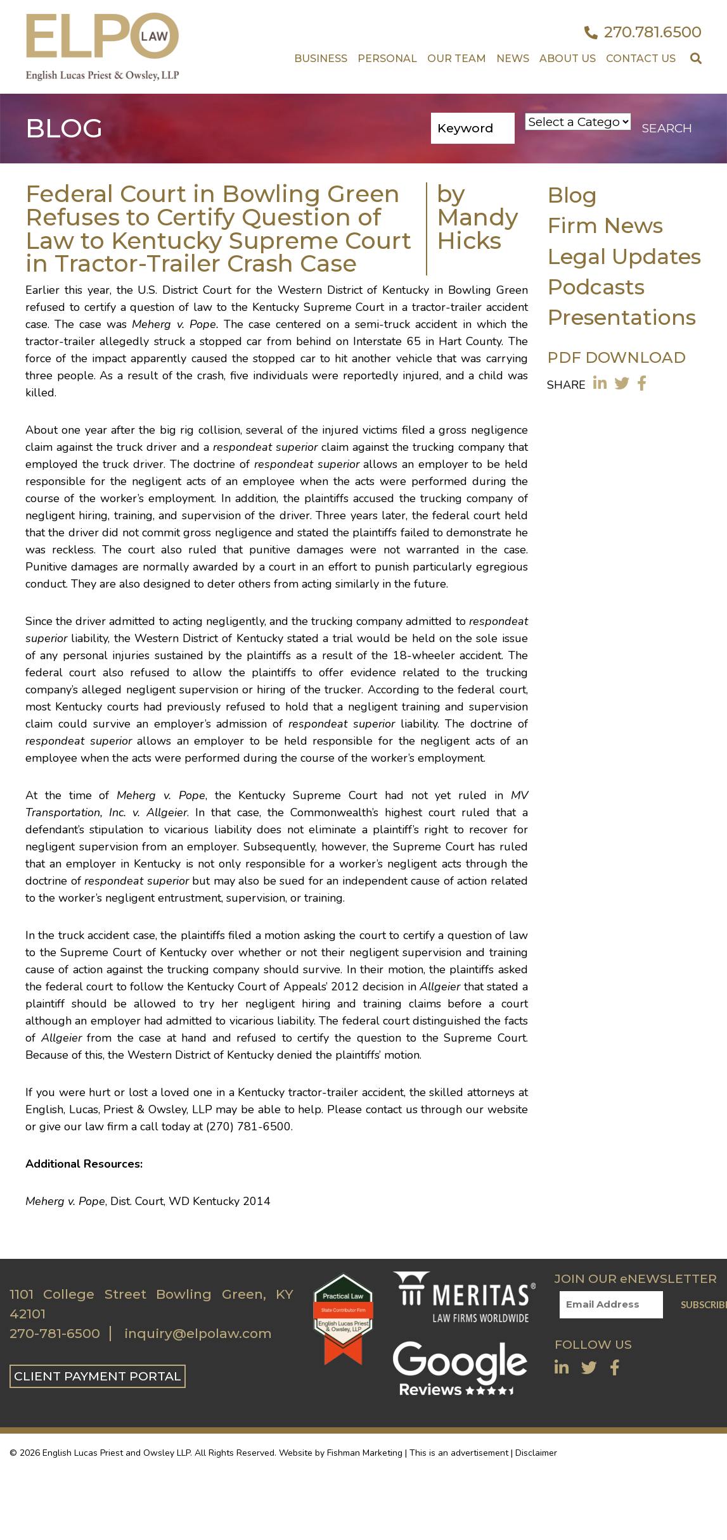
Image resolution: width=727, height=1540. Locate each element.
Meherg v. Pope (174, 324)
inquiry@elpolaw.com (198, 1333)
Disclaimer (536, 1453)
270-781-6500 (55, 1333)
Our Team (456, 59)
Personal (387, 59)
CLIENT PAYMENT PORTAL (97, 1376)
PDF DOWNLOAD (616, 357)
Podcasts (596, 287)
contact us (392, 1109)
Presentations (621, 317)
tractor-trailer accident (470, 307)
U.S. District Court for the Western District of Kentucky (283, 290)
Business (320, 59)
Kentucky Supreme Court (320, 307)
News (512, 59)
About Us (567, 59)
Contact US (641, 59)
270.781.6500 (643, 32)
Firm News (605, 225)
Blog (572, 195)
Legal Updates (624, 256)
